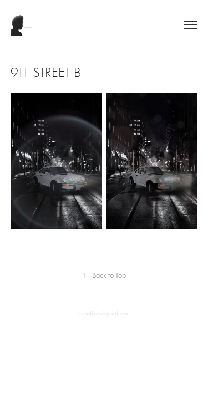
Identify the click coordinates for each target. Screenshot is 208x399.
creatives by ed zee (104, 313)
